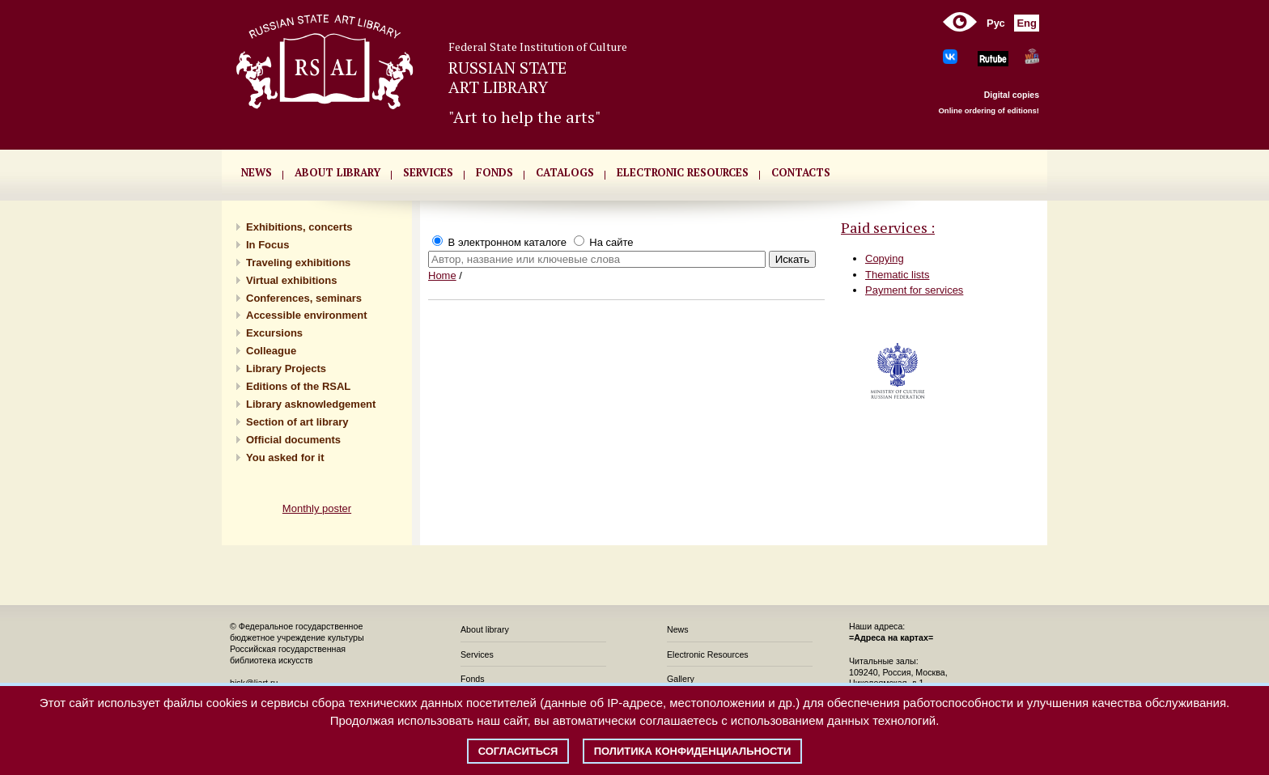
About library (337, 172)
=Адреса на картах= (891, 637)
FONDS (494, 172)
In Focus (267, 245)
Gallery (680, 679)
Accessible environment (306, 315)
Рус (996, 23)
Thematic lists (897, 275)
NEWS (256, 172)
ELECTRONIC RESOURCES (683, 172)
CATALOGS (565, 172)
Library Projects (286, 368)
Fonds (472, 679)
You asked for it (285, 457)
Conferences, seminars (304, 298)
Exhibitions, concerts (299, 227)
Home (442, 275)
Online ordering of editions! (988, 110)
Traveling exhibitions (298, 262)
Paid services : (888, 227)
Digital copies (1011, 95)
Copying (884, 258)
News (678, 629)
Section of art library (297, 422)
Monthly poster (316, 508)
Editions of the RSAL (298, 386)
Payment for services (914, 290)
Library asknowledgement (311, 404)
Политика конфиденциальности (693, 751)
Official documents (293, 440)
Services (477, 654)
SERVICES (428, 172)
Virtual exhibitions (291, 280)
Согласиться (518, 751)
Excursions (274, 333)
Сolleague (271, 351)
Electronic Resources (708, 654)
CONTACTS (800, 172)
